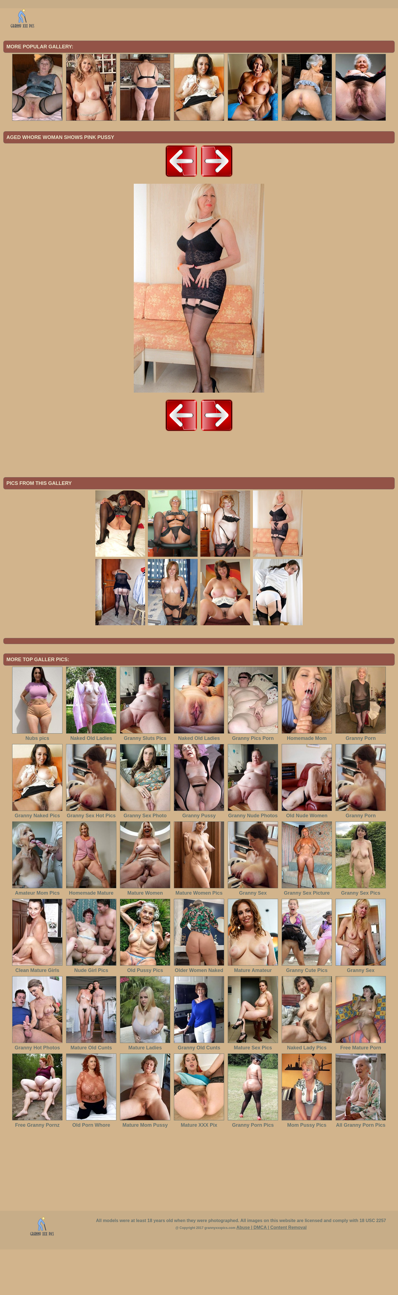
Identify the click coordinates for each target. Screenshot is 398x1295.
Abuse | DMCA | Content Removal (271, 1273)
